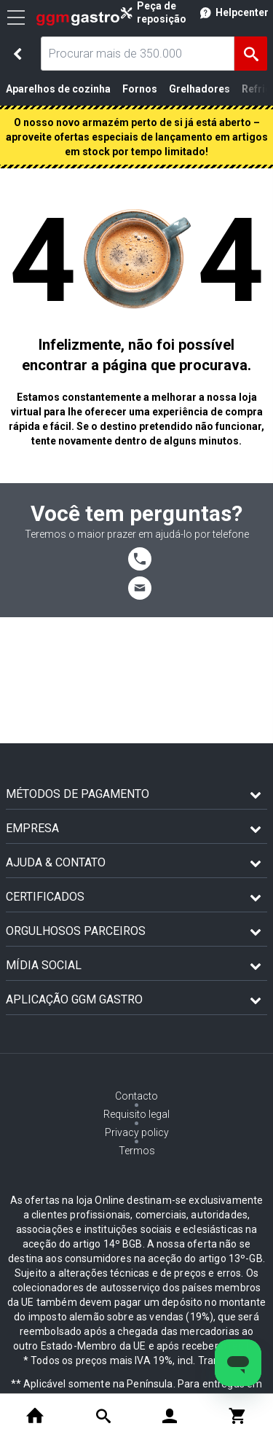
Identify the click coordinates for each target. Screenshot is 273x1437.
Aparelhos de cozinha (58, 89)
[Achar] (250, 53)
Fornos (139, 89)
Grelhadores (199, 89)
